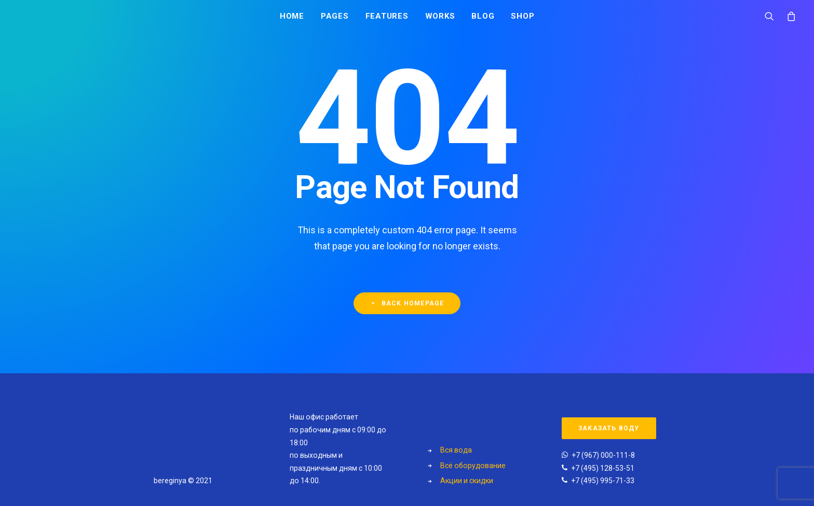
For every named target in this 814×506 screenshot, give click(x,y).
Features (387, 19)
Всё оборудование (473, 465)
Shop (522, 19)
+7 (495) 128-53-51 (602, 468)
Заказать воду (609, 428)
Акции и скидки (466, 480)
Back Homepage (407, 308)
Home (292, 19)
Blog (482, 19)
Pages (335, 19)
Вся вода (456, 450)
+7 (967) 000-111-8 (603, 455)
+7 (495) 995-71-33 (602, 480)
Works (440, 19)
